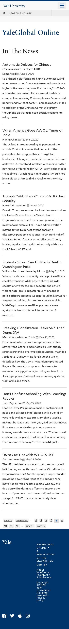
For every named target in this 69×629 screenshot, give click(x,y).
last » (41, 526)
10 (5, 526)
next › (29, 526)
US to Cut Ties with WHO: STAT (28, 455)
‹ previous (22, 520)
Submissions (44, 577)
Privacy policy (41, 599)
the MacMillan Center (45, 561)
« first (8, 520)
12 (17, 526)
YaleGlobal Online (30, 32)
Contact (43, 575)
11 (11, 526)
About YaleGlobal (43, 571)
